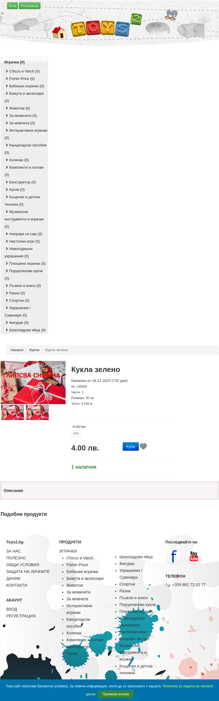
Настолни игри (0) (22, 241)
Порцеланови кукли (137, 604)
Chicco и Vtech (79, 558)
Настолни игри (133, 632)
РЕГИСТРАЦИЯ (21, 616)
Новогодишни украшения (132, 621)
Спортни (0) (17, 300)
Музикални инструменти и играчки (133, 652)
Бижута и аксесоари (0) (24, 97)
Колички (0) (17, 160)
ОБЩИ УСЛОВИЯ (22, 565)
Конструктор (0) (20, 182)
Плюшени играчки (136, 611)
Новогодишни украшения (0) (19, 252)
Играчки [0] (14, 62)
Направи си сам (134, 638)
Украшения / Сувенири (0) (17, 311)
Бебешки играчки (82, 571)
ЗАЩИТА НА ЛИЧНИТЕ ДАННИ (28, 575)
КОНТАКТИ (16, 585)
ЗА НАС (13, 551)
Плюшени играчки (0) (25, 263)
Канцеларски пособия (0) (25, 149)
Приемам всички (116, 694)
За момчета (77, 599)
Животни (74, 585)
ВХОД (11, 609)
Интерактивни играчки (79, 609)
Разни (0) (15, 293)
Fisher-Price (77, 565)
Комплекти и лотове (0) (24, 171)
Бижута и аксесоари (85, 578)
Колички (74, 633)
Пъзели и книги (133, 597)
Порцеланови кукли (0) (24, 274)
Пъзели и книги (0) (23, 286)
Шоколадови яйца (136, 557)
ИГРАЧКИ (68, 551)
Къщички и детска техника (136, 669)
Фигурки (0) (17, 322)
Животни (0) (17, 108)
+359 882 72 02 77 (185, 584)
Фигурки (126, 563)
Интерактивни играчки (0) (26, 134)
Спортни (127, 584)
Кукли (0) (15, 189)
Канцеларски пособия (78, 622)
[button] (131, 446)
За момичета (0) (21, 115)
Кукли (34, 350)
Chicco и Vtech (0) (22, 71)
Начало (17, 350)
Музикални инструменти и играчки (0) (24, 219)
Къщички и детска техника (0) (22, 200)
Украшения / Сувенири (130, 574)
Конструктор (77, 646)
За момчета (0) (20, 123)
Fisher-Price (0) (20, 78)
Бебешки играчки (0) (24, 86)
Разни (124, 591)
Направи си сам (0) (23, 234)
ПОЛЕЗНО (16, 558)
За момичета (78, 592)
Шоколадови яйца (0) (25, 330)
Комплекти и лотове (85, 640)
